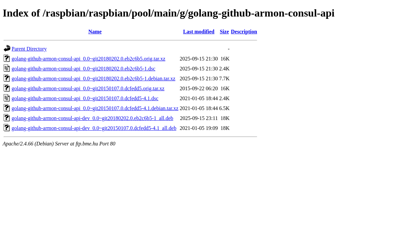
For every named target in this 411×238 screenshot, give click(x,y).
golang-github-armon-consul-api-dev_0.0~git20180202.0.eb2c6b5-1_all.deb (92, 118)
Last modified (198, 31)
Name (95, 31)
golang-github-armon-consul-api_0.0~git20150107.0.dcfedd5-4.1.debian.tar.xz (95, 108)
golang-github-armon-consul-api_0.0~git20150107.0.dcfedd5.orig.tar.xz (88, 88)
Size (224, 31)
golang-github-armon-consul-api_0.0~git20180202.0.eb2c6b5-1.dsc (83, 68)
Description (244, 31)
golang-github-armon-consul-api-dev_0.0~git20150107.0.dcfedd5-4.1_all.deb (94, 128)
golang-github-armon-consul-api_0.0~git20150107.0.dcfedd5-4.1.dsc (85, 98)
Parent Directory (29, 49)
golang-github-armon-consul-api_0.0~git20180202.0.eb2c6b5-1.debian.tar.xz (93, 78)
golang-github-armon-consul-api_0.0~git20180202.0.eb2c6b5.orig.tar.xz (88, 58)
